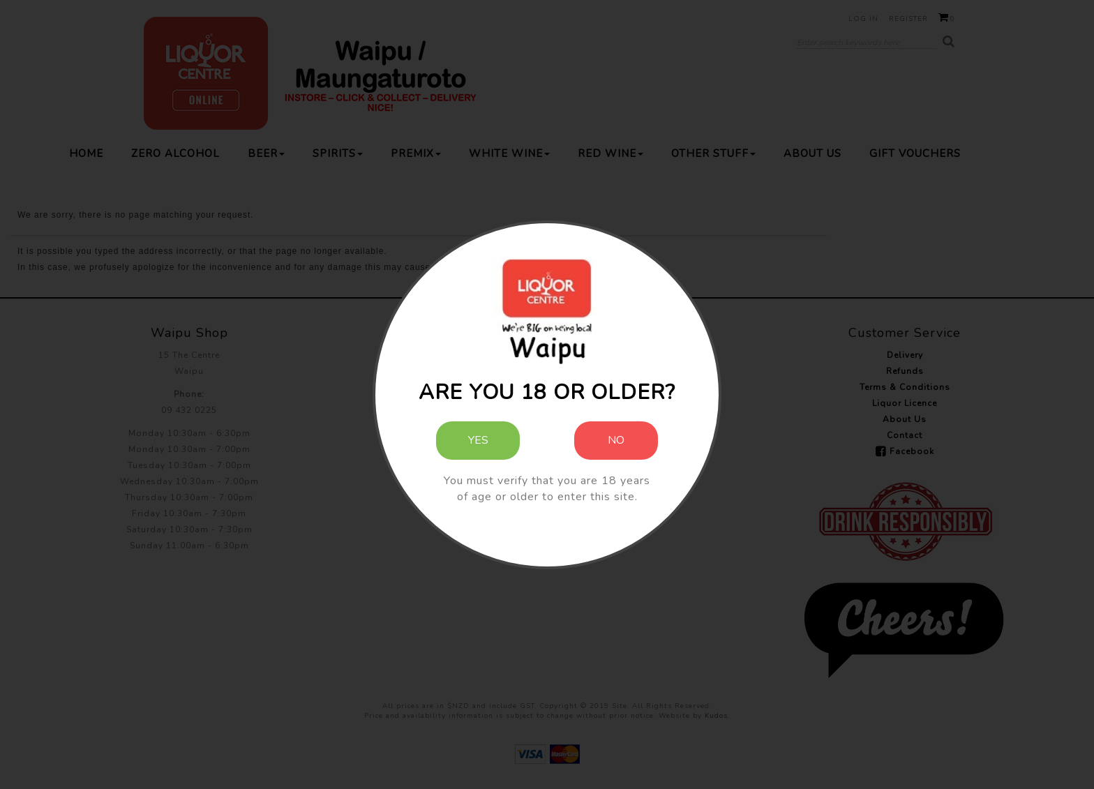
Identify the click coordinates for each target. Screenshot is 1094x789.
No (616, 440)
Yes (478, 440)
